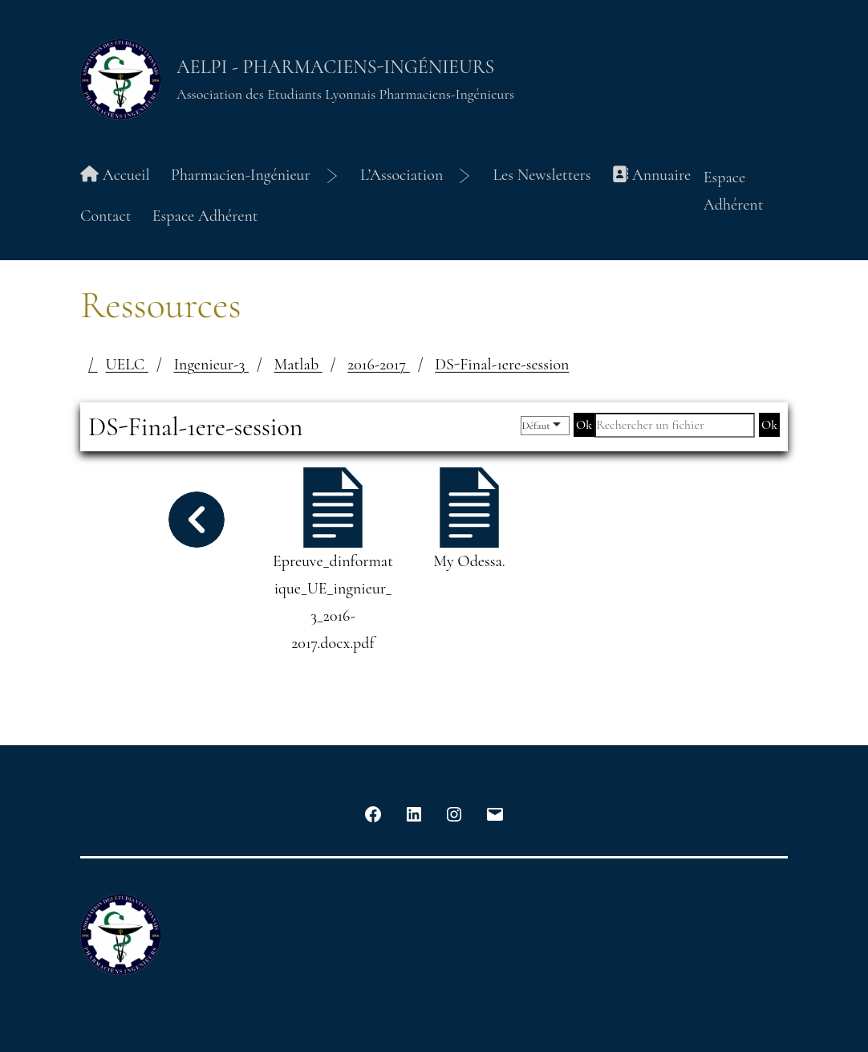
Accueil (115, 175)
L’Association (401, 175)
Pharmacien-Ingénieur (240, 175)
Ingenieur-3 (211, 364)
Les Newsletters (541, 175)
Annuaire (651, 175)
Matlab (298, 364)
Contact (105, 216)
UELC (127, 364)
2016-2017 (378, 364)
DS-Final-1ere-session (502, 364)
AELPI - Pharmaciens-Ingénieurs (335, 67)
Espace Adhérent (205, 216)
